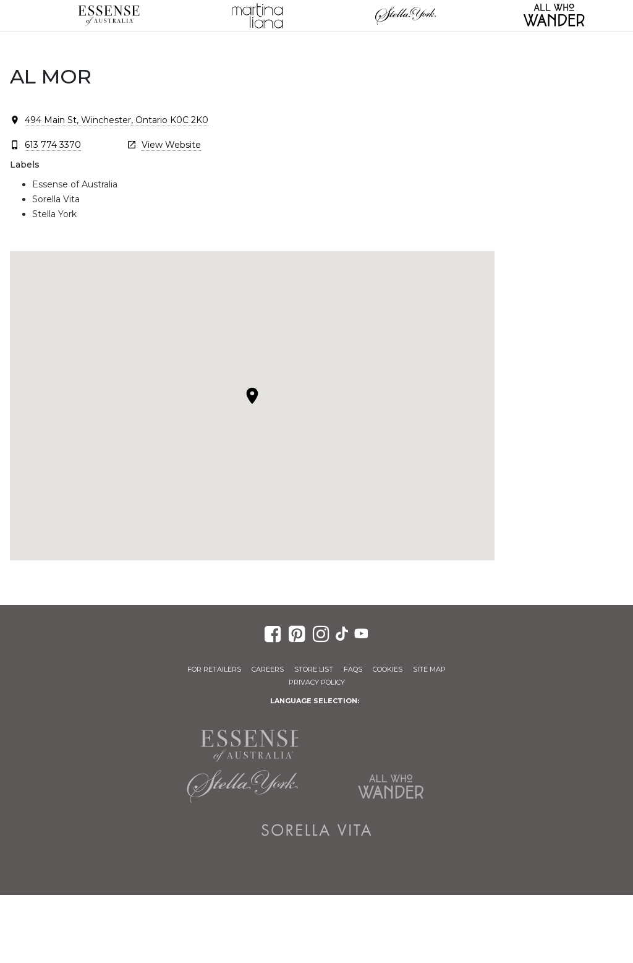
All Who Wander (390, 786)
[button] (252, 396)
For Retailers (214, 669)
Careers (268, 669)
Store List (313, 669)
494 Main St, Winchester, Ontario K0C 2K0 (116, 120)
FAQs (353, 669)
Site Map (429, 669)
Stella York (405, 15)
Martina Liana (257, 15)
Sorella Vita (316, 830)
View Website (171, 144)
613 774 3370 (53, 144)
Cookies (387, 669)
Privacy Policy (317, 682)
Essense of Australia (109, 15)
